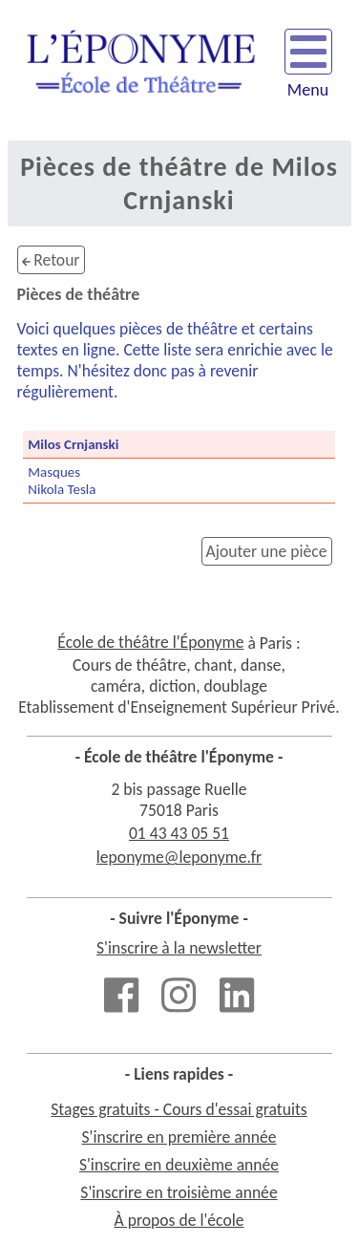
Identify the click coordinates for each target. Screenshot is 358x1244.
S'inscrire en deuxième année (179, 1164)
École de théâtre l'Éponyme (150, 642)
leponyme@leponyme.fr (179, 857)
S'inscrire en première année (178, 1136)
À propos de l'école (179, 1220)
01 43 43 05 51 (179, 833)
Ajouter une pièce (266, 551)
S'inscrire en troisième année (178, 1192)
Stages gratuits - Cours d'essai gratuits (179, 1109)
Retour (51, 259)
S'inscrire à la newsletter (179, 947)
